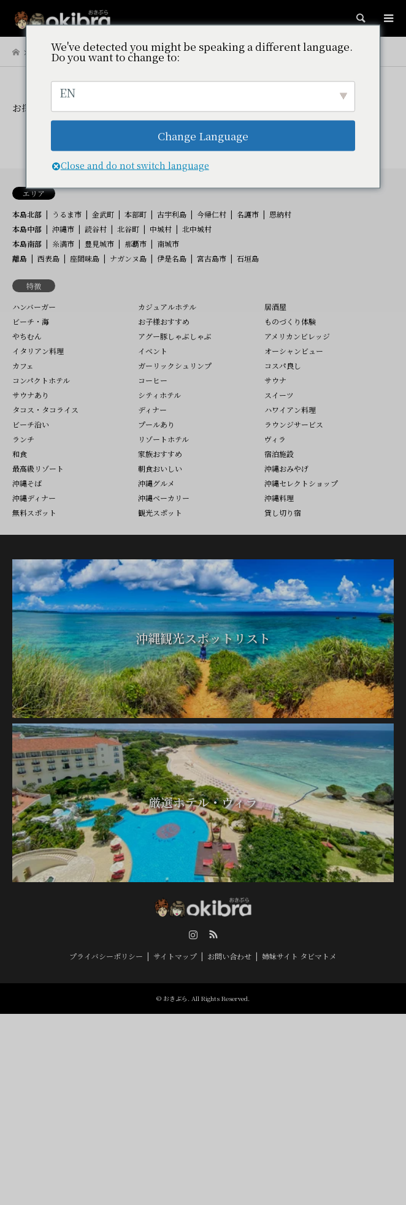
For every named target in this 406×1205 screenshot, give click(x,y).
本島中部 (27, 229)
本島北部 (27, 214)
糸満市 (63, 243)
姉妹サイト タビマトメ (299, 956)
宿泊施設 (279, 453)
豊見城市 (99, 243)
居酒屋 (275, 306)
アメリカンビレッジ (297, 336)
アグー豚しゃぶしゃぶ (175, 336)
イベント (152, 351)
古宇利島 (171, 214)
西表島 (48, 258)
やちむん (27, 336)
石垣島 (248, 258)
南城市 (168, 243)
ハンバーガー (34, 306)
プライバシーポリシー (106, 956)
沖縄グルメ (156, 483)
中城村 (161, 229)
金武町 (103, 214)
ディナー (152, 409)
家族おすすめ (160, 453)
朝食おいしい (160, 468)
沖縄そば (27, 483)
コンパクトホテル (41, 380)
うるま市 (67, 214)
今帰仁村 (211, 214)
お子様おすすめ (164, 321)
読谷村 (96, 229)
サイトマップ (175, 956)
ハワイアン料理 (290, 409)
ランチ (23, 439)
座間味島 (84, 258)
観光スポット (160, 512)
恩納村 (280, 214)
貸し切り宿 (282, 512)
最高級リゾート (38, 468)
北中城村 (197, 229)
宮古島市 (211, 258)
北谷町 (128, 229)
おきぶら (175, 998)
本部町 (135, 214)
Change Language (203, 135)
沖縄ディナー (34, 498)
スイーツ (279, 395)
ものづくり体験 (290, 321)
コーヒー (152, 380)
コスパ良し (282, 365)
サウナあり (30, 395)
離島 (19, 258)
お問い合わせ (229, 956)
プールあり (156, 424)
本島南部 (27, 243)
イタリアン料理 (38, 351)
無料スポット (34, 512)
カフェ (23, 365)
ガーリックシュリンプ (175, 365)
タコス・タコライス (45, 409)
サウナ (275, 380)
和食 (19, 453)
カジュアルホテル (167, 306)
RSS (213, 934)
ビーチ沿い (30, 424)
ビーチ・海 (30, 321)
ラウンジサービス (293, 424)
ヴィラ (275, 439)
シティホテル (159, 395)
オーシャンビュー (293, 351)
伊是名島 (171, 258)
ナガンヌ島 (128, 258)
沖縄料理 (279, 498)
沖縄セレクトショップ (301, 483)
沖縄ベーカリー (164, 498)
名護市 (248, 214)
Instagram (193, 934)
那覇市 (135, 243)
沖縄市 (63, 229)
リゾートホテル (163, 439)
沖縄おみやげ (286, 468)
